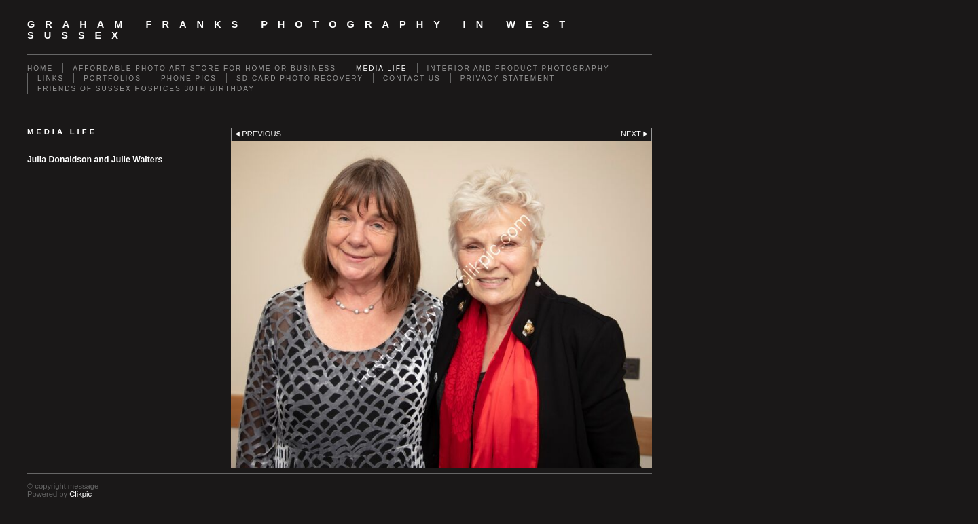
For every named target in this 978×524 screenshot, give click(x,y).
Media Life (381, 68)
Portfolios (112, 78)
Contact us (412, 78)
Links (50, 78)
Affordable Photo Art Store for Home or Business (204, 68)
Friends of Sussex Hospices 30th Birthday (146, 88)
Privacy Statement (508, 78)
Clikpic (80, 494)
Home (40, 68)
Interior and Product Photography (518, 68)
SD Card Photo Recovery (299, 78)
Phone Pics (189, 78)
